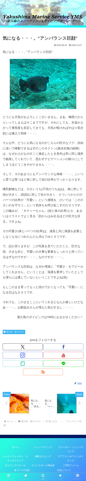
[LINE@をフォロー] (63, 363)
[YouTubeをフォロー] (63, 355)
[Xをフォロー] (23, 346)
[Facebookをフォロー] (63, 346)
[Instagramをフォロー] (23, 355)
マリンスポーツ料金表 (43, 465)
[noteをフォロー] (23, 363)
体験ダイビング (43, 456)
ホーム (15, 447)
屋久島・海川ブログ (14, 332)
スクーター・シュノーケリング (71, 449)
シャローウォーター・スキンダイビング (15, 458)
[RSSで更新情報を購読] (43, 372)
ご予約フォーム (71, 465)
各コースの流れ (22, 470)
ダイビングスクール (15, 465)
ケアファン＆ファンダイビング (71, 458)
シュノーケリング (43, 447)
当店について (64, 470)
